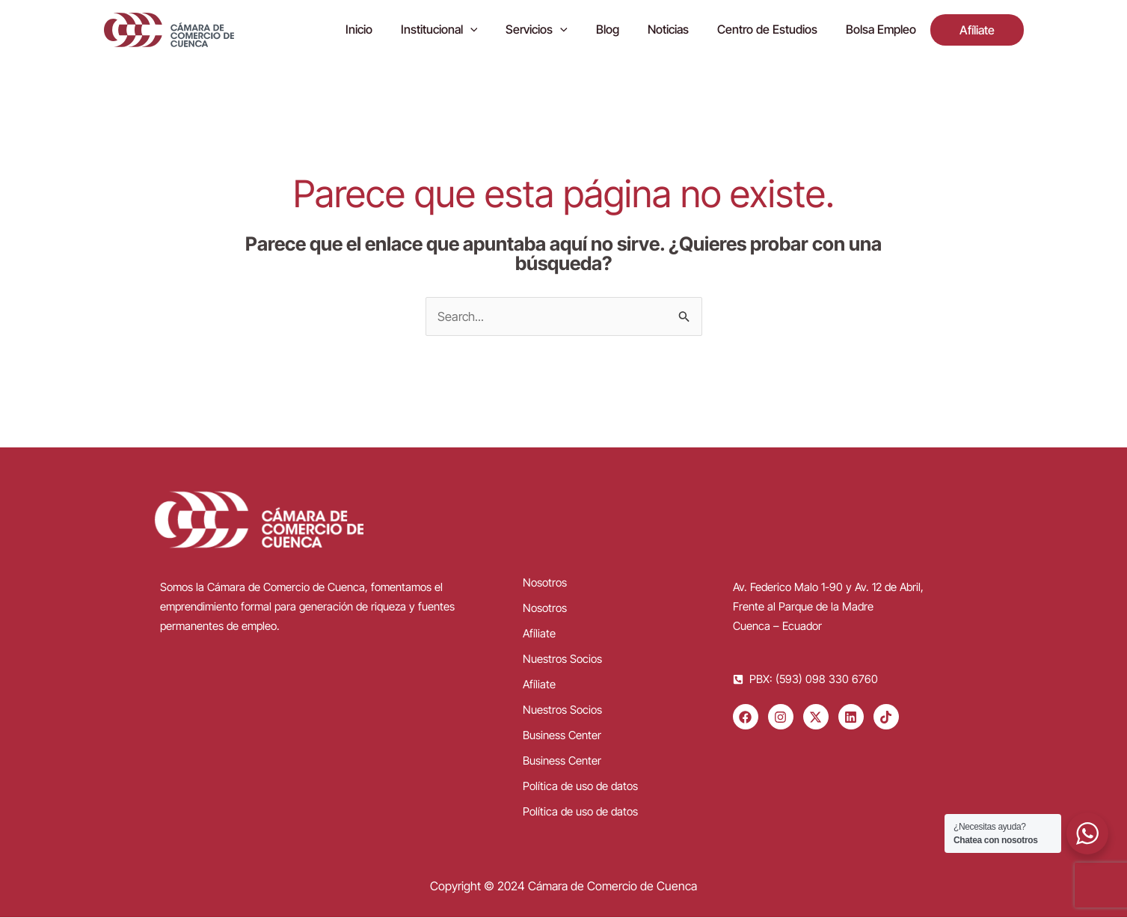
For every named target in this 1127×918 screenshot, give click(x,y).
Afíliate (539, 634)
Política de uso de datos (580, 787)
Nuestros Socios (562, 659)
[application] (498, 30)
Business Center (562, 736)
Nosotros (545, 583)
